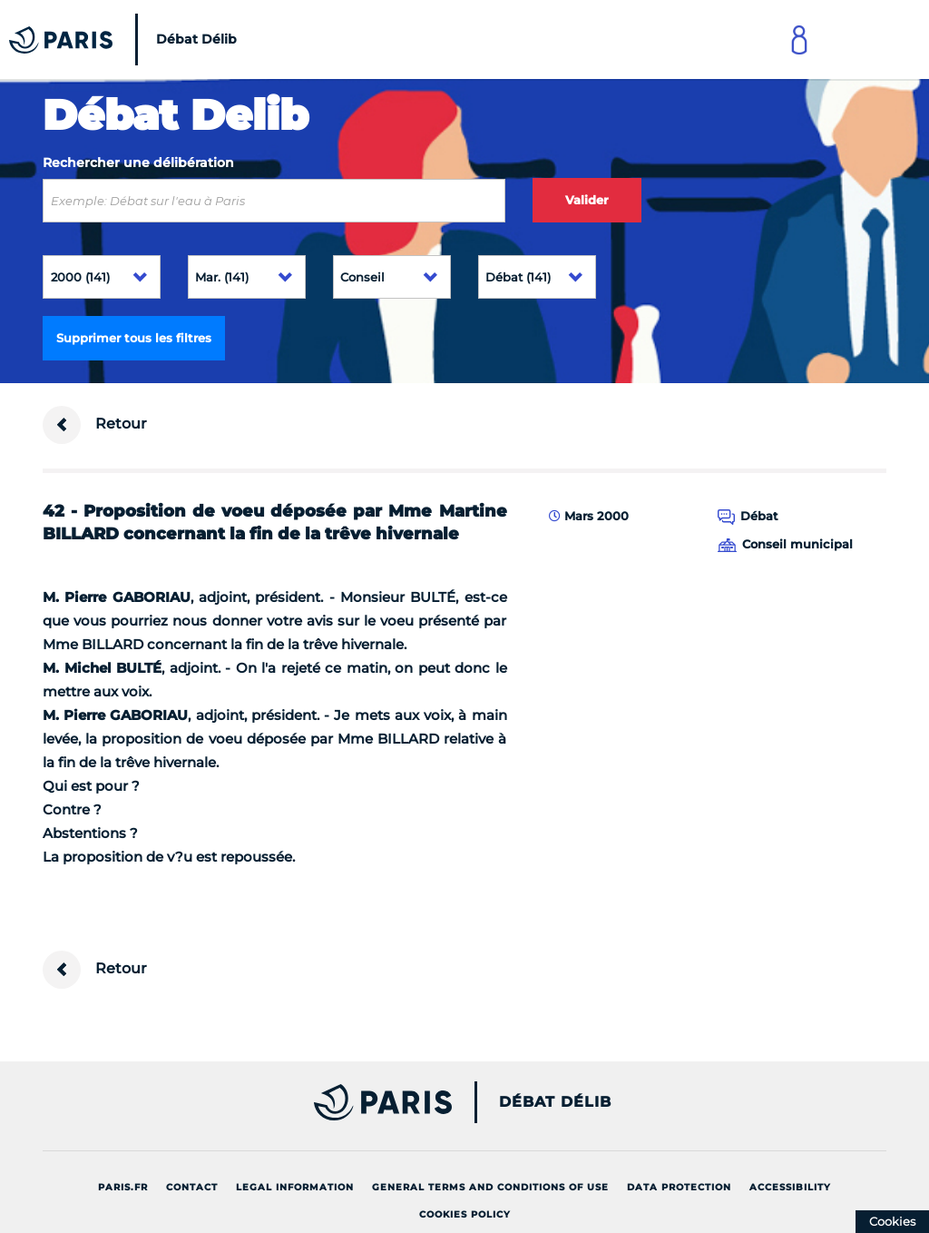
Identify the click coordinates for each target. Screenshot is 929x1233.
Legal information (295, 1187)
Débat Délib (555, 1102)
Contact (192, 1187)
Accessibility (790, 1187)
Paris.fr (123, 1187)
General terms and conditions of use (490, 1187)
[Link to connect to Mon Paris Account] (799, 39)
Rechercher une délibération (138, 162)
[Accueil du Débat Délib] (127, 39)
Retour (95, 425)
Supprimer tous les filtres (133, 337)
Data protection (679, 1187)
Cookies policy (465, 1214)
